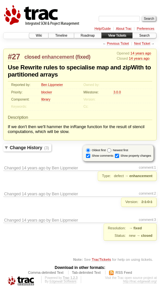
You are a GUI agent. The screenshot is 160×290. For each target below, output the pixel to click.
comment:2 (147, 193)
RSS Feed (124, 272)
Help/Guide (102, 28)
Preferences (145, 28)
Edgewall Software (62, 281)
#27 (14, 57)
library (45, 99)
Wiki (39, 35)
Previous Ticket (118, 43)
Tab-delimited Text (86, 272)
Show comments (103, 155)
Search (144, 35)
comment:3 (147, 220)
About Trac (123, 28)
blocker (46, 92)
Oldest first (99, 150)
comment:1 (147, 167)
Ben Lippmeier (52, 85)
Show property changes (135, 155)
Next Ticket (142, 43)
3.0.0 (117, 92)
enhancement (58, 57)
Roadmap (88, 35)
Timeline (61, 35)
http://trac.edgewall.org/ (140, 281)
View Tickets (117, 35)
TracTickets (101, 259)
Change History (29, 147)
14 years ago (140, 53)
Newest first (120, 150)
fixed (83, 57)
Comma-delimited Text (45, 272)
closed (32, 57)
